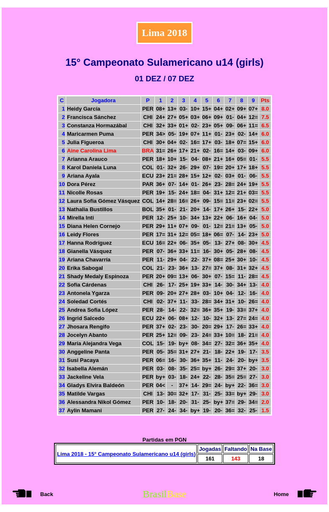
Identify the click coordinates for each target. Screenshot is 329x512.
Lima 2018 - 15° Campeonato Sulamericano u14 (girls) (126, 454)
